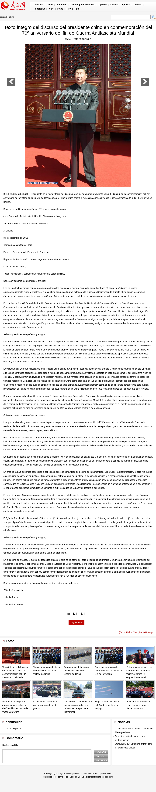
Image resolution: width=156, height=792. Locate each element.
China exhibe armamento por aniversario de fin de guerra (45, 705)
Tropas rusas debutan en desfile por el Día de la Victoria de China (76, 670)
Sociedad (40, 8)
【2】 (75, 613)
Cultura (138, 4)
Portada (39, 4)
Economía (61, 4)
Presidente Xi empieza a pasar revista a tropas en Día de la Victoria (138, 705)
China (50, 4)
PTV (68, 8)
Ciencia (114, 4)
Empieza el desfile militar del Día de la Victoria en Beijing (107, 705)
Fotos (60, 8)
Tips (76, 8)
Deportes (125, 4)
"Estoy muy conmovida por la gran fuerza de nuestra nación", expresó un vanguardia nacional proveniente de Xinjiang (139, 674)
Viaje (50, 8)
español (3, 17)
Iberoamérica (88, 4)
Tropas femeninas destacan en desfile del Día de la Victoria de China (47, 670)
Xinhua (68, 39)
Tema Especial (14, 728)
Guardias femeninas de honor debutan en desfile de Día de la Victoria (109, 670)
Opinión (103, 4)
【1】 (68, 614)
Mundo (74, 4)
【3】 (83, 613)
